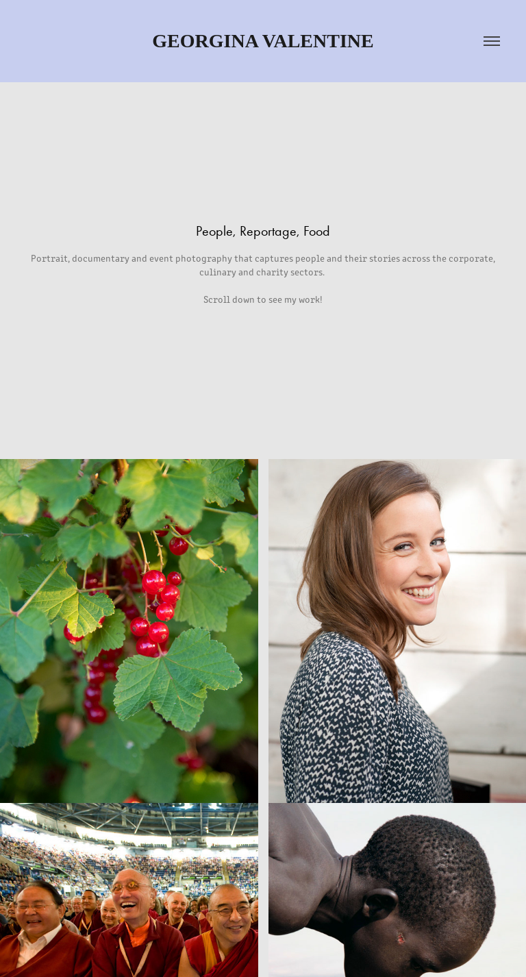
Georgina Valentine (262, 40)
